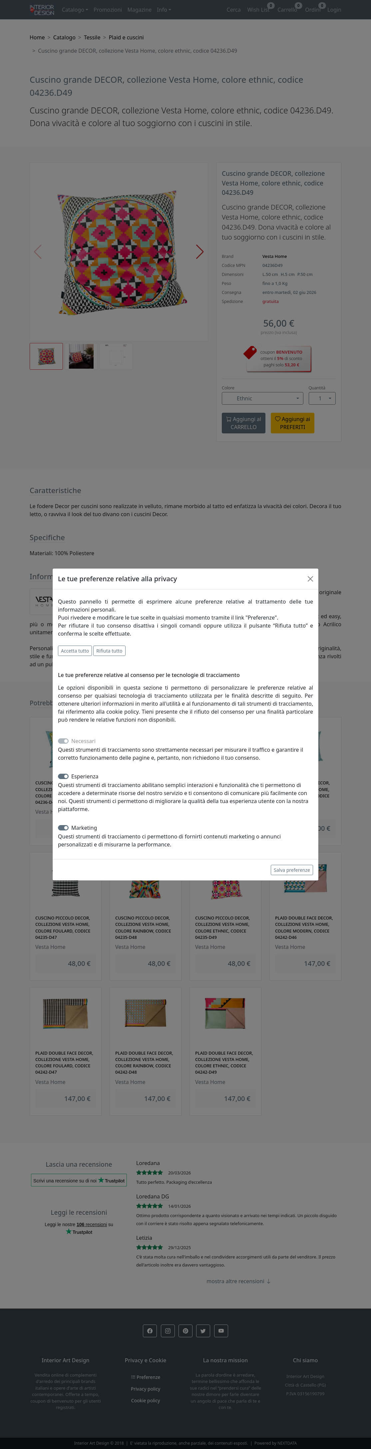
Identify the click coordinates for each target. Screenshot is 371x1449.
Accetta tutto (75, 651)
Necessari (83, 741)
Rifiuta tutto (109, 651)
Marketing (84, 827)
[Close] (310, 579)
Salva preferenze (292, 870)
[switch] (63, 776)
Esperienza (85, 776)
